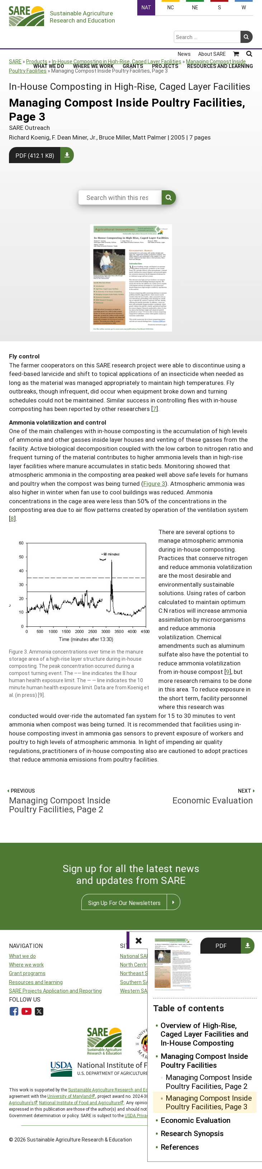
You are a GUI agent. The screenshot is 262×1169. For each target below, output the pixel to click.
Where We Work (93, 37)
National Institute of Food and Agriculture (79, 1102)
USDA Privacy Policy (144, 1115)
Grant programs (27, 973)
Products (36, 61)
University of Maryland (69, 1096)
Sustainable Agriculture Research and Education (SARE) (123, 1089)
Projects (165, 37)
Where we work (26, 964)
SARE (15, 61)
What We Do (48, 37)
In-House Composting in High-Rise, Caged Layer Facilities (116, 61)
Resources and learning (36, 982)
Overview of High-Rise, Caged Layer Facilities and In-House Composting (204, 1034)
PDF (221, 945)
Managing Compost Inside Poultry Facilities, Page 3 (209, 1102)
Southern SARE (137, 982)
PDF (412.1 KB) (34, 155)
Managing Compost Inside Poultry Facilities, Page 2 (209, 1081)
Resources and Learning (220, 37)
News (184, 26)
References (180, 1147)
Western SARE (136, 990)
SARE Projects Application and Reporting (55, 990)
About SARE (212, 26)
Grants (133, 37)
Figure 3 (154, 483)
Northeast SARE (138, 973)
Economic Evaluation (195, 1120)
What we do (22, 956)
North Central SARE (142, 964)
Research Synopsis (192, 1133)
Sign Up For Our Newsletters (124, 902)
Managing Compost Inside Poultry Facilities (204, 1060)
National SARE (136, 956)
